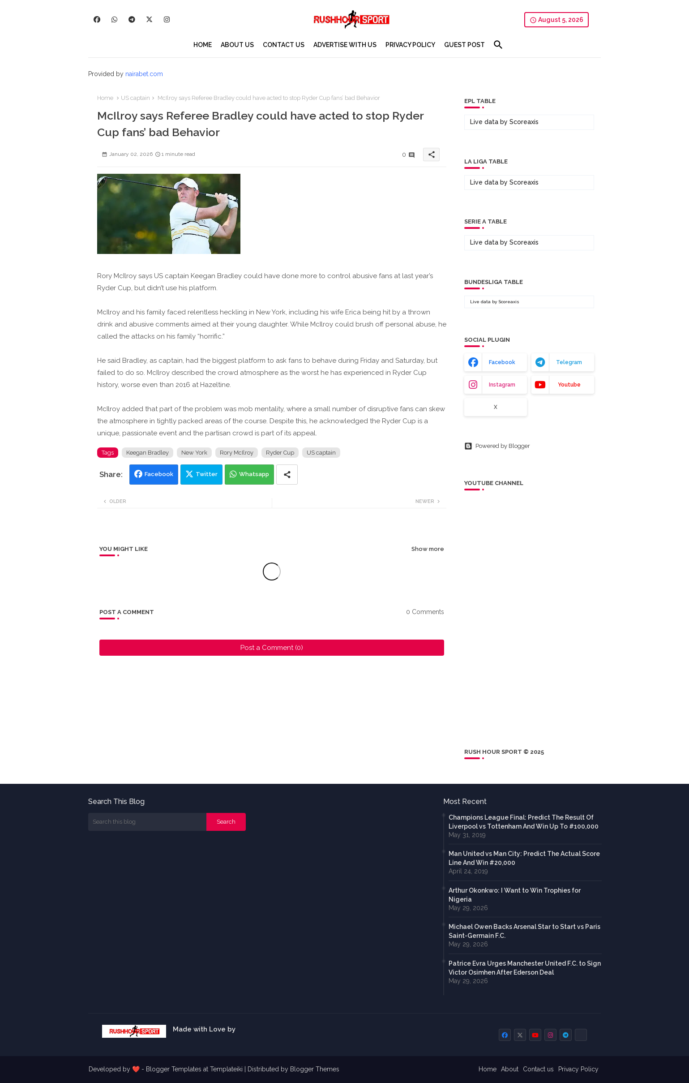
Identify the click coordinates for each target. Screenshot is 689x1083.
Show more (427, 549)
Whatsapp (254, 474)
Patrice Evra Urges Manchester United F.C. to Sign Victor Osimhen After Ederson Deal (525, 968)
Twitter (207, 474)
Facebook (159, 474)
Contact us (538, 1069)
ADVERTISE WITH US (345, 44)
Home (105, 98)
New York (194, 452)
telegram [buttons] (569, 362)
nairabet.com (144, 73)
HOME (202, 44)
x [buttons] (495, 407)
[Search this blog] (147, 822)
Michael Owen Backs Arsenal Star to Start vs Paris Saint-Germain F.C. (524, 931)
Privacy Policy (578, 1069)
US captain (135, 98)
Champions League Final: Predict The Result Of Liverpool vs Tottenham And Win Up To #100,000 (524, 822)
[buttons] (97, 19)
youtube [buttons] (569, 385)
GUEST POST (464, 44)
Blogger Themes (314, 1069)
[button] (498, 45)
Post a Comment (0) (271, 648)
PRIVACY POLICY (410, 44)
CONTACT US (283, 44)
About (509, 1069)
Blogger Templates (173, 1069)
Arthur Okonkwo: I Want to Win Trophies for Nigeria (515, 895)
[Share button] (287, 474)
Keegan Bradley (147, 452)
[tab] (202, 44)
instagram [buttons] (502, 385)
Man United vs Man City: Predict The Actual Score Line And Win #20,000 (524, 858)
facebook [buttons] (502, 362)
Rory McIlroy (236, 452)
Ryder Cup (280, 452)
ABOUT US (237, 44)
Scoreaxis (524, 121)
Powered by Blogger (497, 446)
